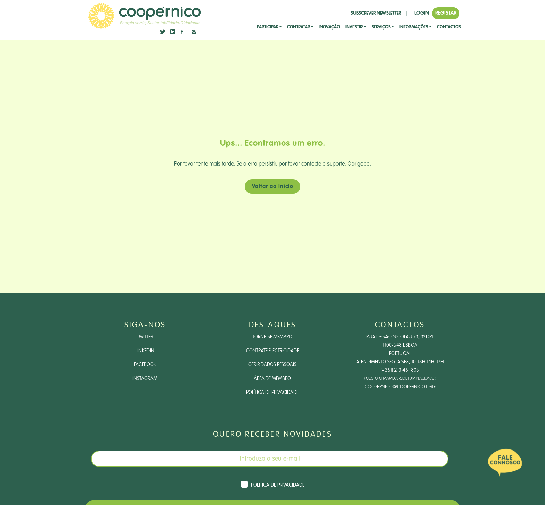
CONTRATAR (298, 27)
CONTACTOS (449, 27)
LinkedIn (145, 350)
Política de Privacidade (272, 392)
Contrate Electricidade (272, 350)
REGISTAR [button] (445, 13)
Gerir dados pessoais (272, 364)
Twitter (145, 337)
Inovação (329, 27)
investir (354, 27)
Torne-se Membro (272, 337)
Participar (267, 27)
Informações (413, 27)
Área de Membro (272, 378)
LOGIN (421, 13)
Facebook (145, 364)
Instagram (144, 378)
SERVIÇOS (381, 27)
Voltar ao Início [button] (272, 187)
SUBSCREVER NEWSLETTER (376, 13)
